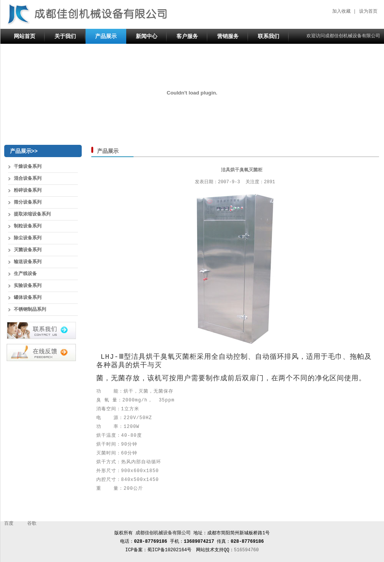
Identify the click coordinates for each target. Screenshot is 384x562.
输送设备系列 (27, 262)
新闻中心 (146, 36)
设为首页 (368, 11)
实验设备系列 (27, 285)
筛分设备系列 (27, 202)
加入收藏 (341, 11)
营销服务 (228, 36)
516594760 (246, 550)
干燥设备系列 (27, 166)
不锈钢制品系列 (30, 309)
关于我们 (65, 36)
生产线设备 (25, 274)
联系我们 (268, 36)
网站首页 (24, 36)
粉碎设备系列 (27, 190)
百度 (8, 523)
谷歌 (31, 523)
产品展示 (106, 36)
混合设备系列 (27, 178)
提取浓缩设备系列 (32, 214)
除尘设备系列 (27, 238)
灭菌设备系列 (27, 250)
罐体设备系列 (27, 297)
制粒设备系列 (27, 226)
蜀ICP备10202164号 (169, 550)
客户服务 (187, 36)
